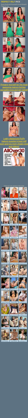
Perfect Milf (10, 1)
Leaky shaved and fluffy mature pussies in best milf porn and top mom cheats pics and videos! (14, 142)
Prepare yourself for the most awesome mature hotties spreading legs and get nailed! (14, 87)
